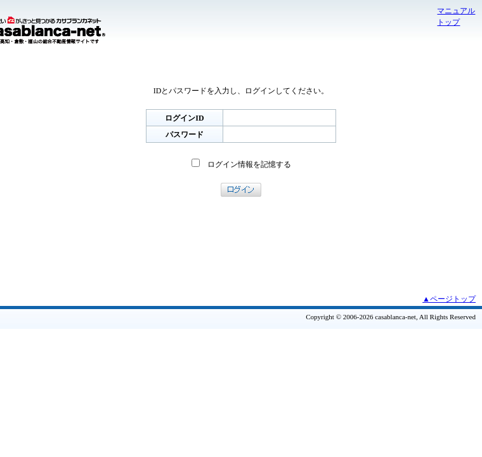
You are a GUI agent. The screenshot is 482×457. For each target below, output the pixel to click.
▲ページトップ (449, 299)
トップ (448, 22)
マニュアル (456, 10)
